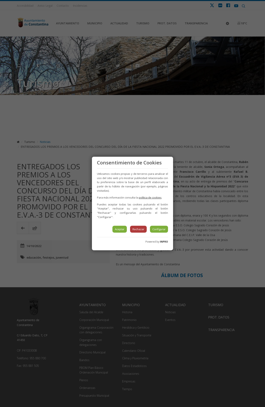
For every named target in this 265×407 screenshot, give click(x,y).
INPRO (164, 241)
